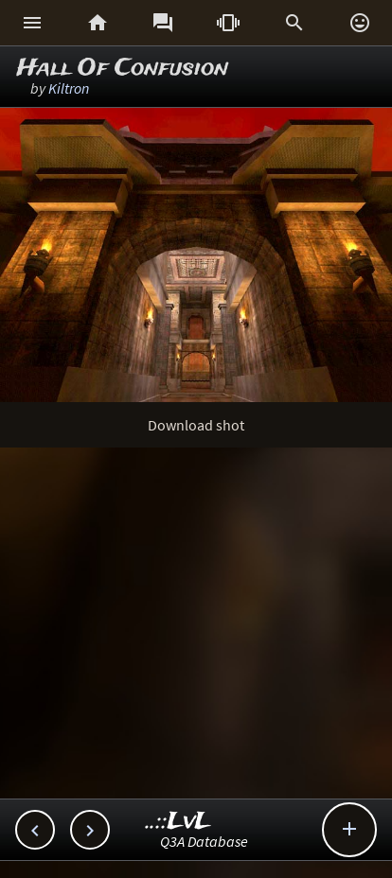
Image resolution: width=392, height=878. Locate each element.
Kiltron (68, 88)
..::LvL (178, 821)
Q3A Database (204, 841)
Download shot (196, 424)
